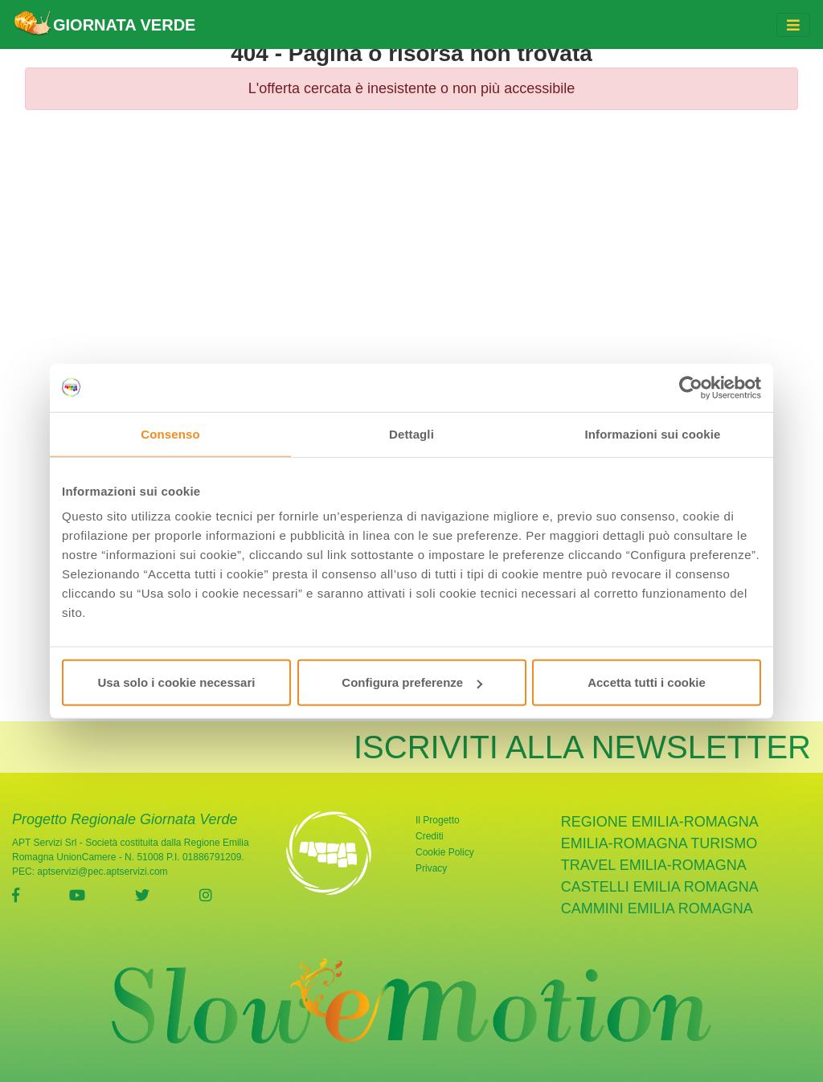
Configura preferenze (412, 682)
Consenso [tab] (170, 433)
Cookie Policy (445, 852)
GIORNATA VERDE (104, 24)
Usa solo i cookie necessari (177, 682)
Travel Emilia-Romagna (654, 865)
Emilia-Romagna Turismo (659, 843)
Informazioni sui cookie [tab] (653, 433)
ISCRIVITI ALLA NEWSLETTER (582, 747)
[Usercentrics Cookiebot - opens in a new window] (690, 387)
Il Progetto (438, 820)
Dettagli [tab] (411, 433)
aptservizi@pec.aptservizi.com (102, 871)
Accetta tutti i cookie (647, 682)
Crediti (430, 836)
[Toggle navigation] (793, 25)
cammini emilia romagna (657, 908)
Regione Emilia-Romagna (660, 822)
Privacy (431, 868)
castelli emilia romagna (660, 887)
